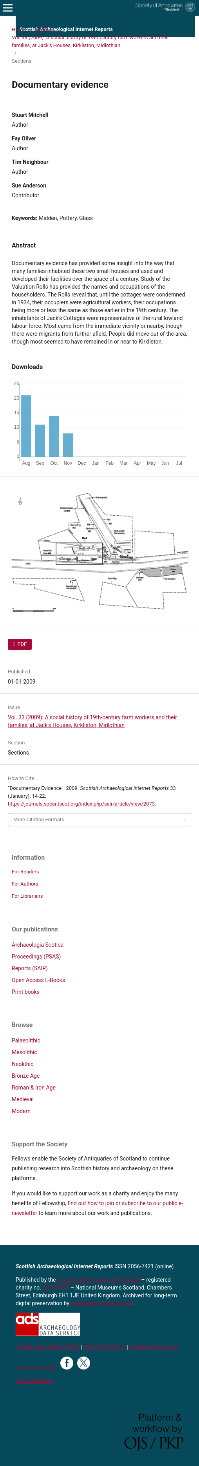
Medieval (23, 1099)
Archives (45, 30)
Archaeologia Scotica (37, 945)
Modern (21, 1111)
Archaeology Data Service (102, 1303)
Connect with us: (38, 1367)
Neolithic (22, 1064)
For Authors (25, 884)
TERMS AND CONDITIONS (47, 1347)
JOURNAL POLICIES (153, 1347)
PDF (21, 644)
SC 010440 (55, 1287)
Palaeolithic (26, 1040)
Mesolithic (24, 1052)
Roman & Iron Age (34, 1087)
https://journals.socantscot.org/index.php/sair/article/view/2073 (81, 804)
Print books (26, 992)
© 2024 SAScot (34, 1381)
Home (18, 30)
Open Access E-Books (38, 980)
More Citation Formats (38, 819)
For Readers (25, 872)
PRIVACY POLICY (104, 1347)
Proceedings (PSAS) (36, 956)
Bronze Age (26, 1076)
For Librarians (27, 896)
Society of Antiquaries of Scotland (99, 1280)
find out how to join (91, 1203)
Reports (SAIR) (30, 968)
